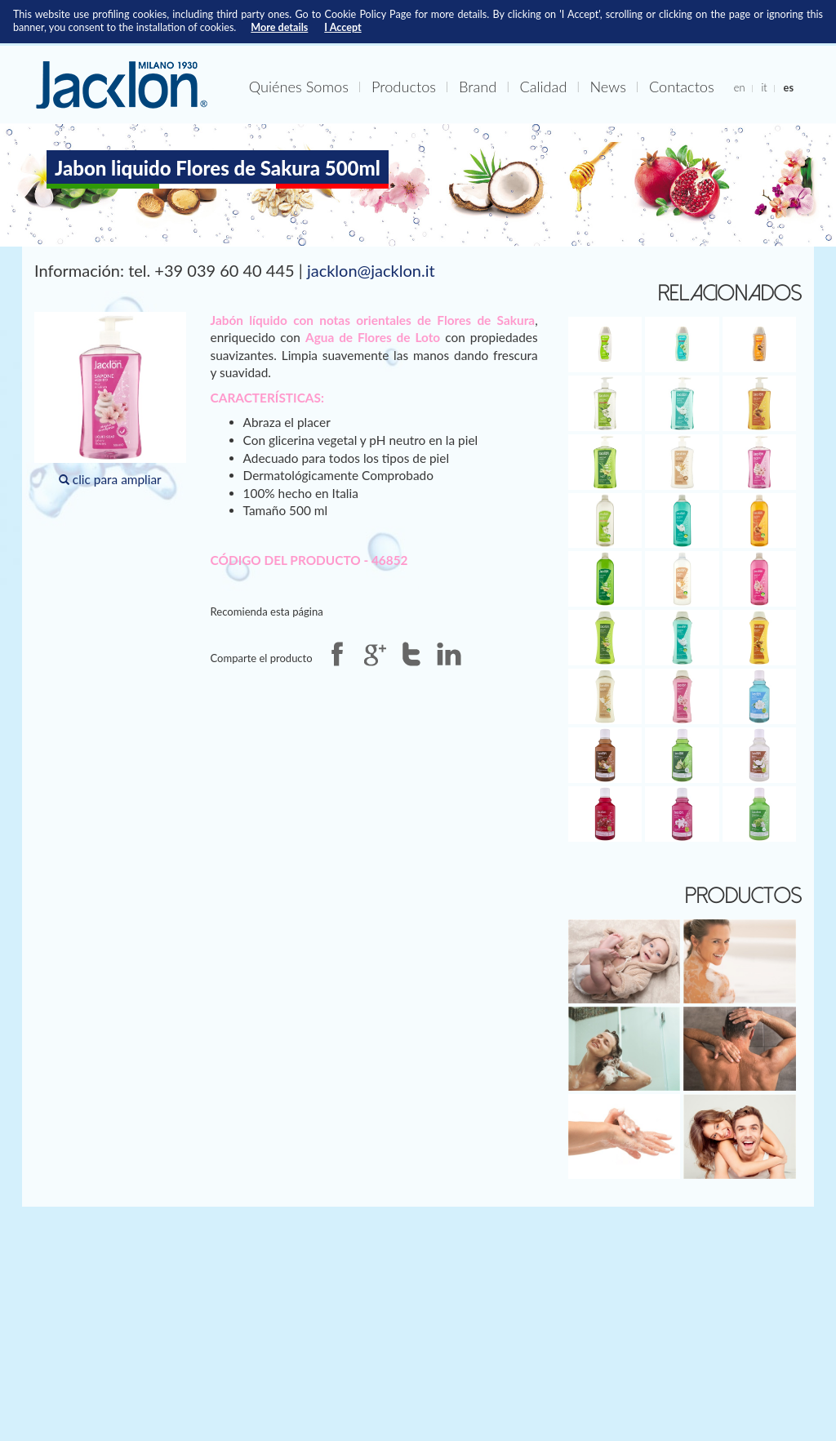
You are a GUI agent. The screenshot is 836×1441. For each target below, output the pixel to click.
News (607, 87)
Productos (403, 87)
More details (279, 27)
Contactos (681, 87)
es (789, 87)
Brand (477, 87)
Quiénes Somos (299, 87)
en (739, 87)
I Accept (342, 27)
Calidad (543, 87)
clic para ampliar (110, 399)
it (764, 87)
